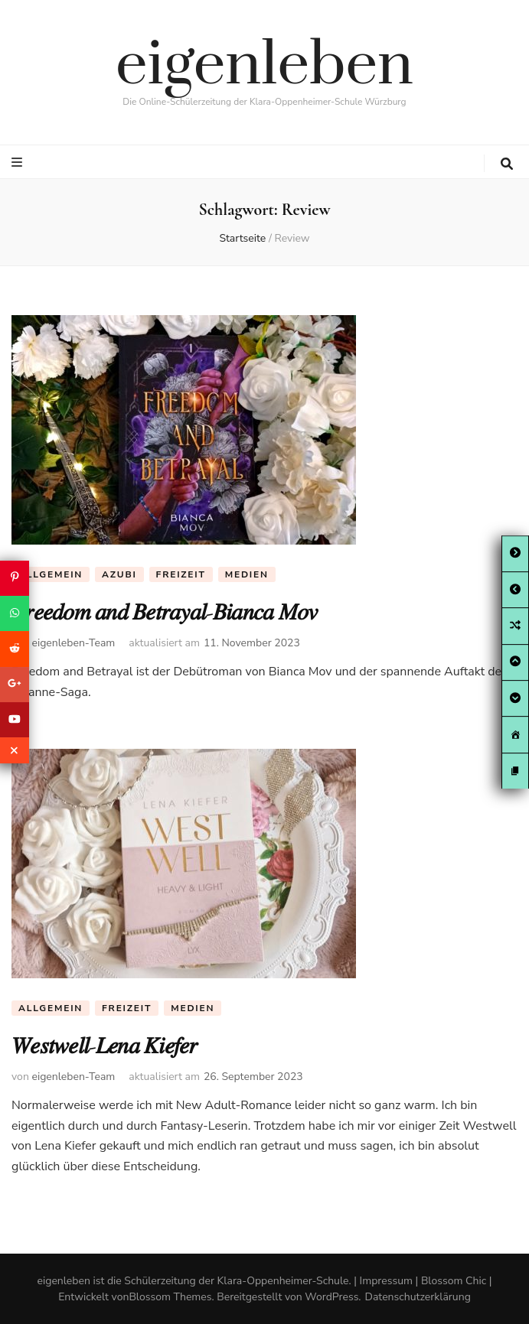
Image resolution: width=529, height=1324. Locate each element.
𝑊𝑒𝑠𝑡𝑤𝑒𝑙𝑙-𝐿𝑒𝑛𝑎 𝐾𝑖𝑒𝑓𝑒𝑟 (104, 1046)
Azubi (119, 574)
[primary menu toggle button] (18, 162)
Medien (247, 574)
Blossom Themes (170, 1297)
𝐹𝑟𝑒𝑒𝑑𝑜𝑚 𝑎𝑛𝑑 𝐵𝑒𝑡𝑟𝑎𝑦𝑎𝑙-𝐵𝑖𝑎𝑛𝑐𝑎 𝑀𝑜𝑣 (164, 612)
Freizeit (181, 574)
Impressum (386, 1281)
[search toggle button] (507, 164)
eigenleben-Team (73, 643)
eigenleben (264, 66)
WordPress (331, 1297)
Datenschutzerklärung (418, 1297)
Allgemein (50, 574)
